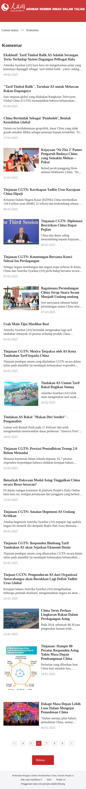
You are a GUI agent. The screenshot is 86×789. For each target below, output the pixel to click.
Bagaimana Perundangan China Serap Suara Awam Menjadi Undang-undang (60, 292)
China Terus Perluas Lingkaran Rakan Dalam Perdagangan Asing (59, 615)
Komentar (32, 30)
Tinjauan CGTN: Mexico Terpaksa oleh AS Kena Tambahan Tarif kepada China (39, 353)
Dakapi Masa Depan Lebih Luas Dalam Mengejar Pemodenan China (61, 708)
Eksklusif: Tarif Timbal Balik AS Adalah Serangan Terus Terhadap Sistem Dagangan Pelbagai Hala (40, 57)
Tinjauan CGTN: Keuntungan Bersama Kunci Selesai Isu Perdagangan (37, 259)
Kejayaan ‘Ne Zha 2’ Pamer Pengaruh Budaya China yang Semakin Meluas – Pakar (61, 156)
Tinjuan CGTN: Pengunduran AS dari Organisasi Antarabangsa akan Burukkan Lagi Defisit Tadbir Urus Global (40, 579)
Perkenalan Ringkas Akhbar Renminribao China (34, 775)
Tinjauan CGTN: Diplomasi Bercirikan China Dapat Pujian (61, 225)
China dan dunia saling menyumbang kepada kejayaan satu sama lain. (60, 239)
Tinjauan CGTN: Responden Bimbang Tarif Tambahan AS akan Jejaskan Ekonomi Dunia (37, 545)
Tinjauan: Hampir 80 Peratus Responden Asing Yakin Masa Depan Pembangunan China (60, 652)
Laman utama (10, 30)
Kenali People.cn (66, 775)
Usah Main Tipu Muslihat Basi (26, 324)
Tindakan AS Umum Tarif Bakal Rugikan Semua (60, 385)
